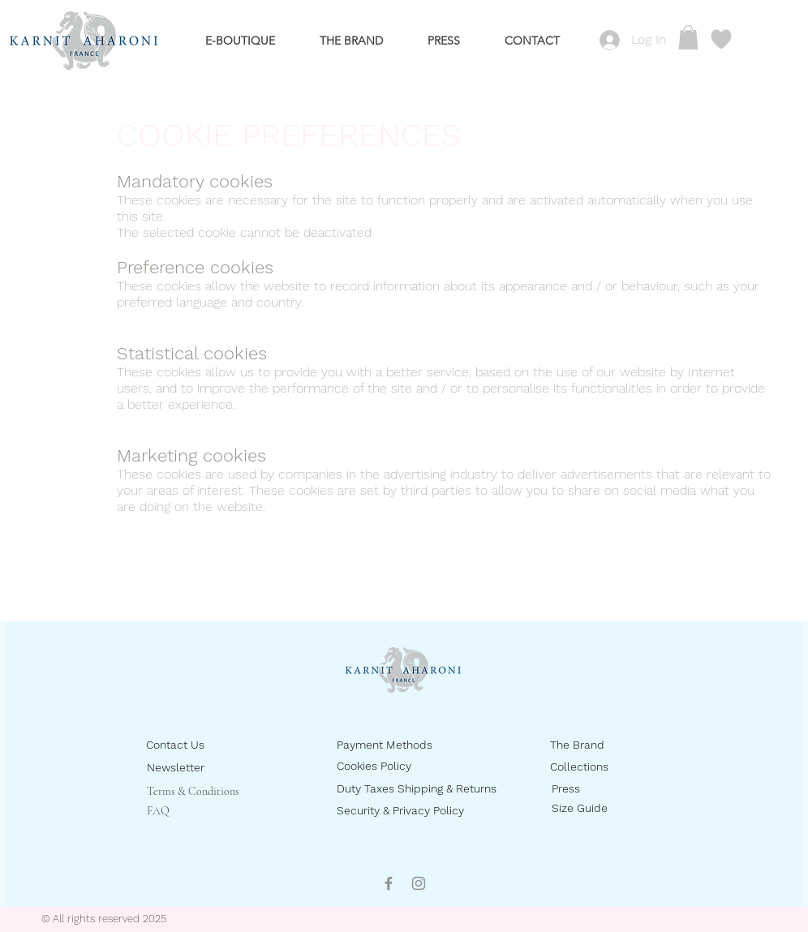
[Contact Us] (204, 745)
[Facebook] (389, 883)
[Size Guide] (610, 808)
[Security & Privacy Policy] (416, 811)
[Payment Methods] (401, 745)
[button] (688, 37)
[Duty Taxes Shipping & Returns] (444, 789)
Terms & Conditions (193, 791)
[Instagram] (419, 883)
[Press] (610, 789)
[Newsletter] (205, 768)
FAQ (158, 811)
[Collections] (608, 767)
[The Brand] (608, 745)
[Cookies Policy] (395, 766)
